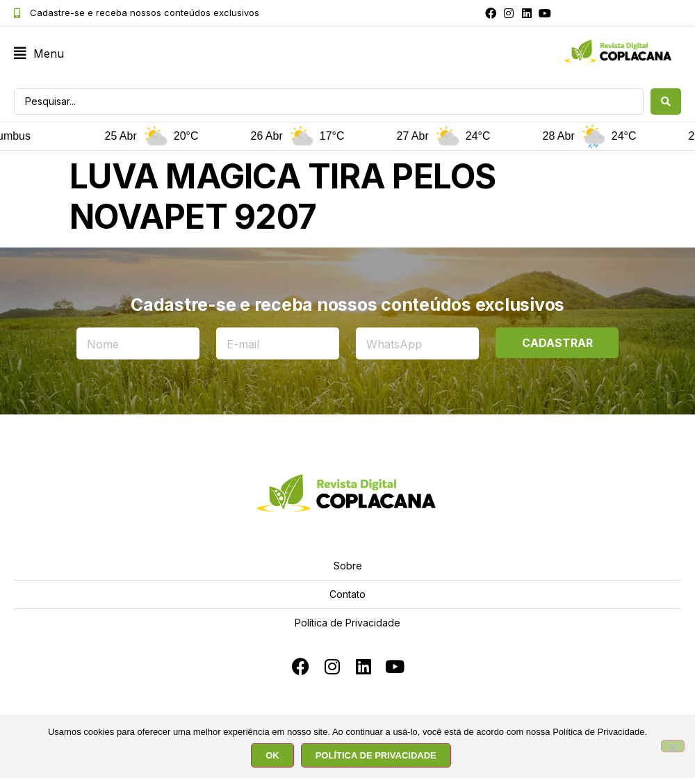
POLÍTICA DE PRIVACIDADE (376, 755)
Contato (347, 594)
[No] (673, 746)
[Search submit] (666, 101)
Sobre (348, 566)
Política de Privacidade (347, 623)
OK (272, 755)
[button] (39, 53)
